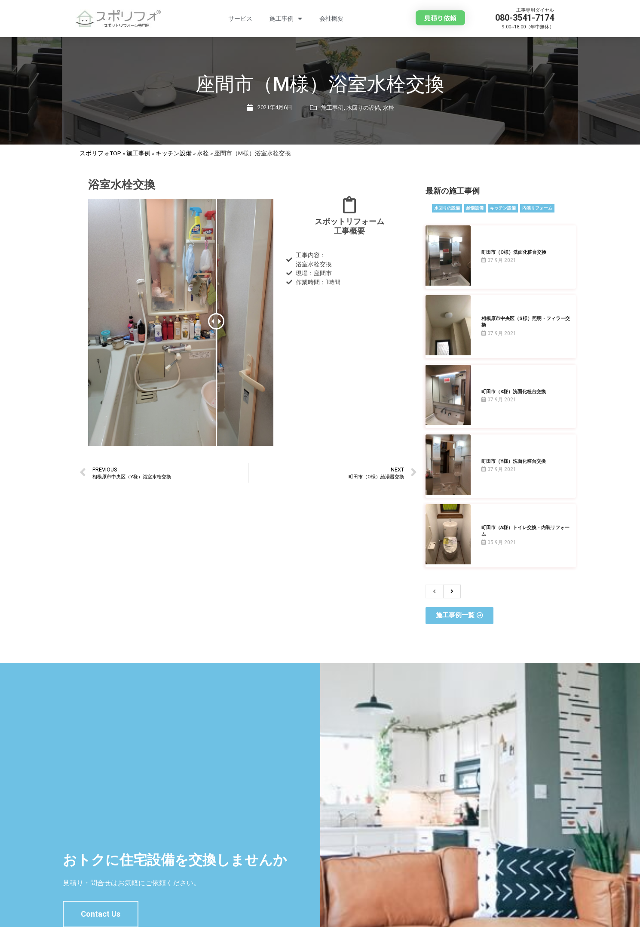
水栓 (388, 108)
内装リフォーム (537, 208)
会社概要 (331, 18)
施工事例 (285, 19)
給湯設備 (475, 208)
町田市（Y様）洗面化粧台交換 (513, 461)
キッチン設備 (174, 153)
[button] (440, 17)
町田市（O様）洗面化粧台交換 (513, 252)
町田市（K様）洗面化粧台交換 (513, 391)
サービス (240, 18)
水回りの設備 (363, 108)
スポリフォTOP (100, 153)
